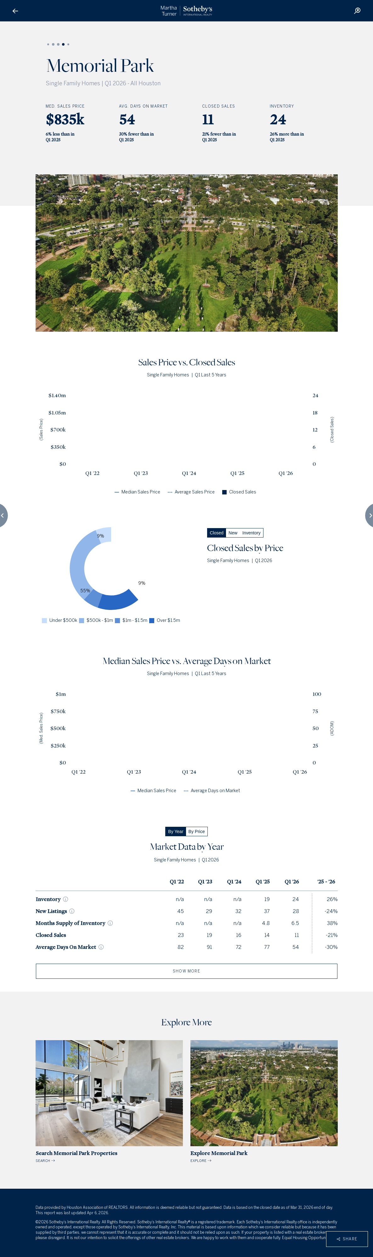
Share (347, 1239)
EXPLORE (264, 1101)
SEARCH (109, 1101)
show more (186, 971)
